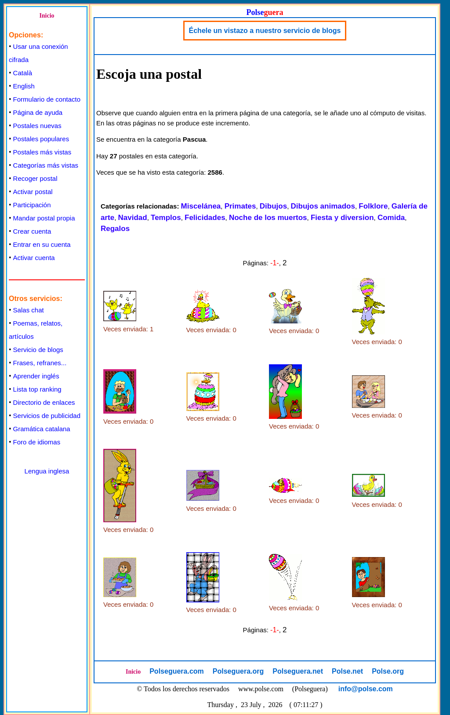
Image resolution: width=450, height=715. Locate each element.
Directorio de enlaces (44, 402)
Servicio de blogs (38, 349)
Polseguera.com (176, 671)
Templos (166, 217)
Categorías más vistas (45, 165)
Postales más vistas (42, 152)
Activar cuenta (34, 257)
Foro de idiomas (37, 442)
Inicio (46, 15)
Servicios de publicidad (46, 415)
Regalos (115, 228)
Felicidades (205, 217)
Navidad (132, 217)
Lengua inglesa (47, 471)
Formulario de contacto (46, 99)
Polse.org (388, 671)
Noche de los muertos (268, 217)
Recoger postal (35, 178)
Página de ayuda (38, 112)
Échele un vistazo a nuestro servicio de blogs (265, 30)
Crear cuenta (32, 231)
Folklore (373, 206)
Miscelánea (201, 206)
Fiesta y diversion (342, 217)
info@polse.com (365, 689)
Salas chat (28, 310)
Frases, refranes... (40, 363)
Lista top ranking (37, 389)
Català (22, 73)
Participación (32, 205)
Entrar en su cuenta (42, 244)
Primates (240, 206)
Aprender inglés (36, 376)
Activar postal (33, 191)
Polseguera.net (297, 671)
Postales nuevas (37, 125)
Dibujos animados (323, 206)
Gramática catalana (41, 429)
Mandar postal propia (44, 218)
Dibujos (273, 206)
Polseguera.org (238, 671)
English (24, 86)
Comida (391, 217)
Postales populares (41, 139)
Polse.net (347, 671)
